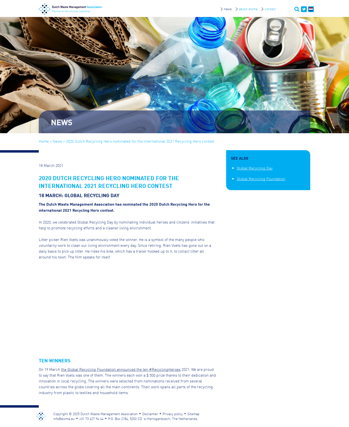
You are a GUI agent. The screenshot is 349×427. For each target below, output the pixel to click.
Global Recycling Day (255, 168)
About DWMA (248, 8)
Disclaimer (150, 413)
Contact (270, 8)
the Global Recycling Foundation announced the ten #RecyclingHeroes (121, 369)
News (228, 8)
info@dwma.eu (64, 418)
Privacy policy (173, 413)
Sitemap (193, 413)
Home (44, 141)
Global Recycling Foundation (261, 178)
